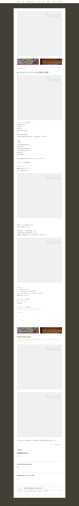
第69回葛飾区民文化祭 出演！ (23, 453)
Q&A (43, 1)
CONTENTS (60, 1)
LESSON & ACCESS (29, 1)
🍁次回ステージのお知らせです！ (22, 455)
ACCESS (32, 339)
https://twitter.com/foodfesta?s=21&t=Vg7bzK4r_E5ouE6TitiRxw (29, 309)
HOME (18, 1)
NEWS (23, 1)
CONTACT (48, 1)
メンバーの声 (38, 1)
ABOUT (54, 1)
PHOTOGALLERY (37, 339)
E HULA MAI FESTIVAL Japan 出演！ (24, 464)
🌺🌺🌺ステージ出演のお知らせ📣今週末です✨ (25, 466)
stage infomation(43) (20, 312)
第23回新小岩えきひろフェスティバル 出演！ (26, 475)
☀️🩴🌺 (18, 477)
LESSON (27, 339)
